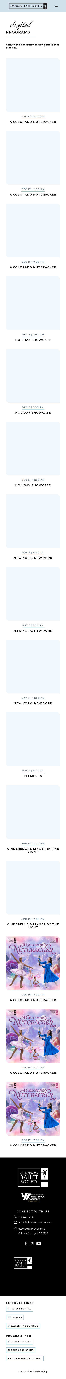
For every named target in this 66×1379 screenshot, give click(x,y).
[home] (27, 6)
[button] (56, 6)
